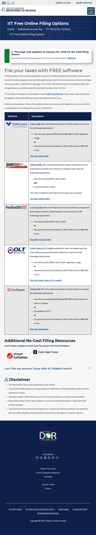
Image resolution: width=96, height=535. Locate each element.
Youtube (57, 458)
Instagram (53, 458)
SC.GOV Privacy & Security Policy (40, 509)
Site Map (48, 476)
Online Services (84, 3)
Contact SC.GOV (80, 509)
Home (11, 29)
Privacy (48, 488)
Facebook (41, 458)
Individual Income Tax (30, 29)
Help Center (63, 509)
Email (37, 458)
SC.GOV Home (15, 509)
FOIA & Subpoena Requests (48, 472)
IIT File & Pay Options (58, 29)
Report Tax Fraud (48, 468)
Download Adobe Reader (48, 513)
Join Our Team (48, 484)
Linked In (49, 458)
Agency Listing (63, 3)
